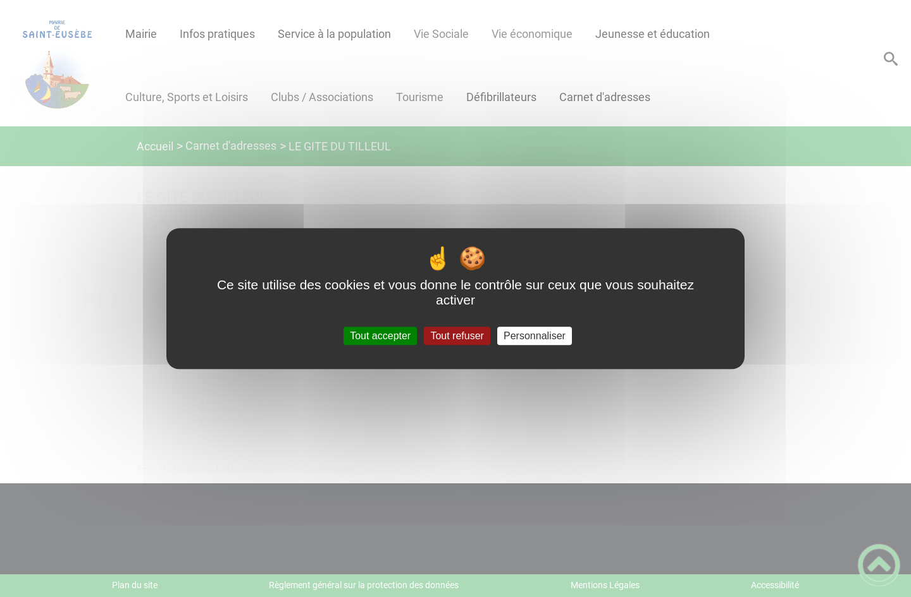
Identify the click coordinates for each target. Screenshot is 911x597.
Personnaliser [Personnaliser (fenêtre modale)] (535, 335)
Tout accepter (380, 335)
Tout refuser (456, 335)
